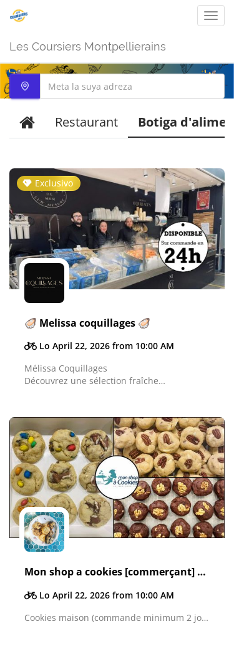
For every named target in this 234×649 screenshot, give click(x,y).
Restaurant (86, 121)
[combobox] (117, 86)
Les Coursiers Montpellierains (87, 46)
